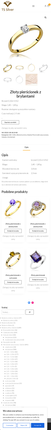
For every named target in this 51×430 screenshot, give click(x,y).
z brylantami (11, 137)
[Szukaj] (30, 312)
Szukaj (4, 307)
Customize (9, 425)
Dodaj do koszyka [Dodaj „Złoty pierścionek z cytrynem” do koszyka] (13, 282)
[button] (33, 6)
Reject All (24, 425)
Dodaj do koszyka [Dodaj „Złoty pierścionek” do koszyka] (38, 279)
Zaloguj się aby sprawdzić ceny (14, 128)
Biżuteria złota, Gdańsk (24, 135)
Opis (26, 147)
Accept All (37, 425)
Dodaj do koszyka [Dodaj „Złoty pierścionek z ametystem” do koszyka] (13, 231)
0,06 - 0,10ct (12, 135)
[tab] (26, 147)
